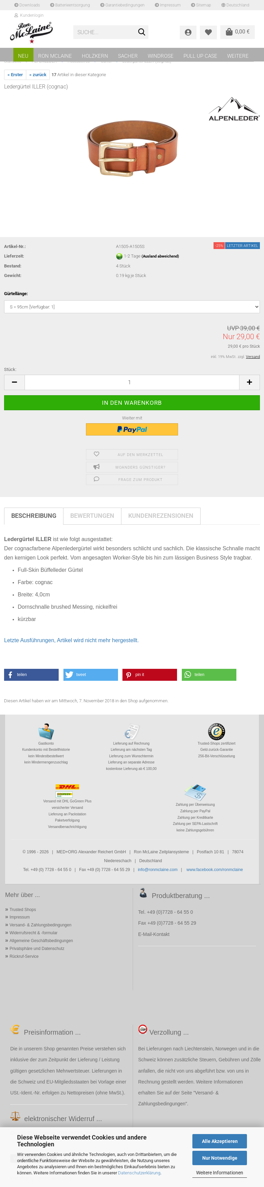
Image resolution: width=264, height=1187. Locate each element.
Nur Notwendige (219, 1158)
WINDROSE (161, 56)
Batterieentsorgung (70, 5)
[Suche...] (141, 32)
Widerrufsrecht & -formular (34, 932)
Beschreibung (33, 515)
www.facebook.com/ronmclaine (215, 869)
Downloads (27, 5)
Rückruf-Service (24, 956)
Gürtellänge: (16, 293)
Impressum (168, 5)
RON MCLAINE (55, 56)
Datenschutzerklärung (139, 1172)
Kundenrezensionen (160, 515)
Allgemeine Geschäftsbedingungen (41, 940)
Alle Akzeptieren (220, 1141)
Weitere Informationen (219, 1172)
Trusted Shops (23, 909)
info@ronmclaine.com (157, 869)
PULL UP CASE (200, 56)
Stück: (10, 369)
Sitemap (201, 5)
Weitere (238, 56)
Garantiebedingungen (122, 5)
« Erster (15, 74)
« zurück (37, 74)
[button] (14, 382)
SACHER (128, 56)
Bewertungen (92, 515)
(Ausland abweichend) (160, 256)
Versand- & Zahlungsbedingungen (40, 925)
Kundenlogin (29, 15)
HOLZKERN (95, 56)
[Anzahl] (132, 382)
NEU (23, 56)
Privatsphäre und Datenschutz (37, 948)
